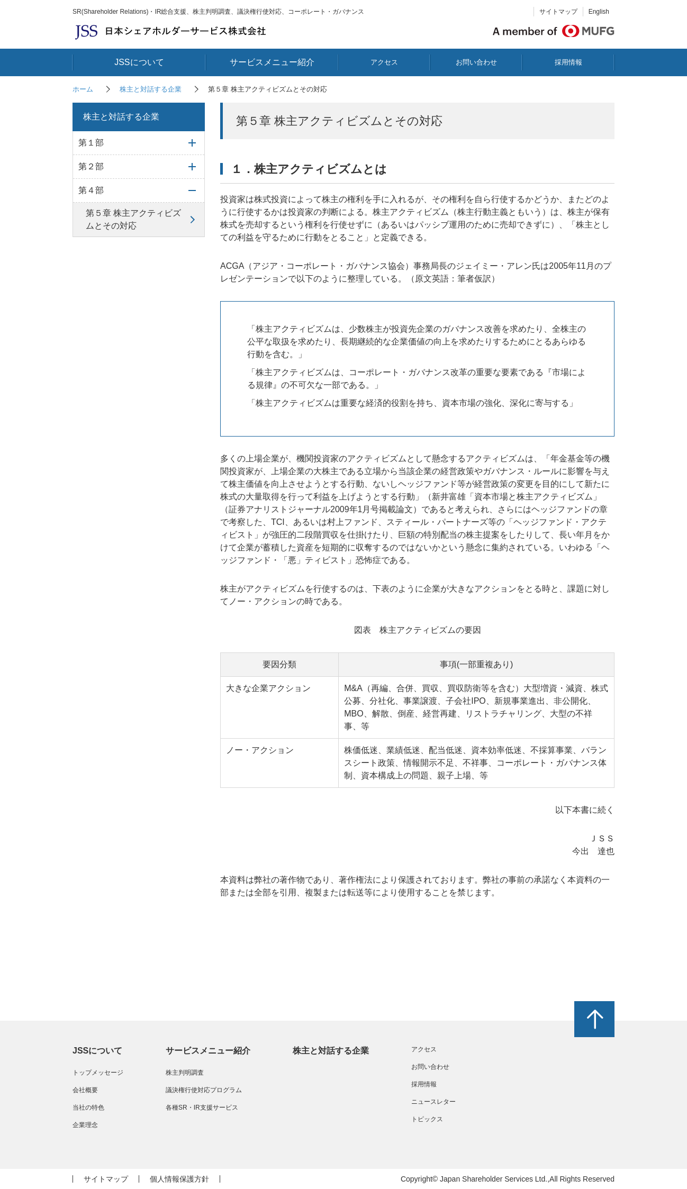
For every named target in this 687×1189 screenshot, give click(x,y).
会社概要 (85, 1090)
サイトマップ (558, 11)
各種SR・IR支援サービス (202, 1107)
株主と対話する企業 (151, 89)
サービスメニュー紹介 (272, 62)
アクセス (384, 62)
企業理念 (85, 1125)
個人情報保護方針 (179, 1179)
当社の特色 (88, 1107)
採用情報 (568, 62)
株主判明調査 (185, 1072)
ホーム (83, 89)
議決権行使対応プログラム (204, 1090)
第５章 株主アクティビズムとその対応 (133, 219)
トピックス (427, 1119)
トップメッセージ (98, 1072)
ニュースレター (433, 1101)
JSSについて (139, 62)
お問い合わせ (476, 62)
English (599, 11)
